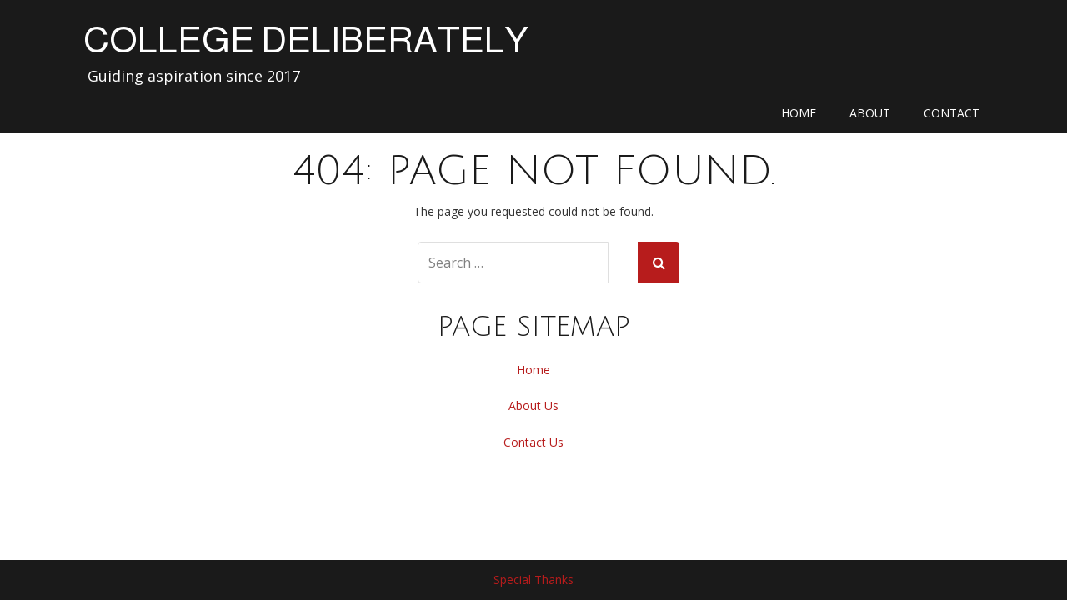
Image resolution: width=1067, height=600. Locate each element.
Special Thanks (533, 580)
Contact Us (533, 442)
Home (798, 113)
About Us (533, 405)
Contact (951, 113)
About (869, 113)
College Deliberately (305, 40)
